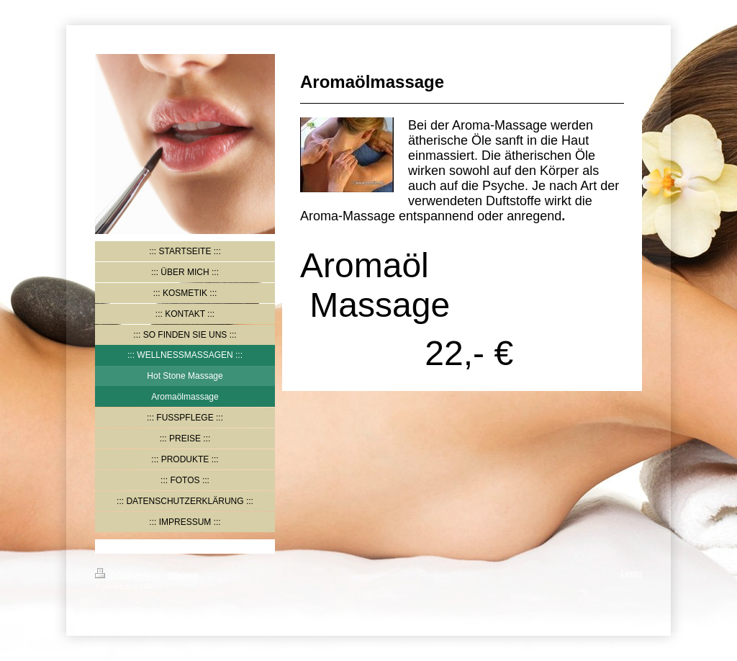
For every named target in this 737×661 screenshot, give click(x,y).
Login (631, 573)
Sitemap (182, 575)
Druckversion (129, 575)
